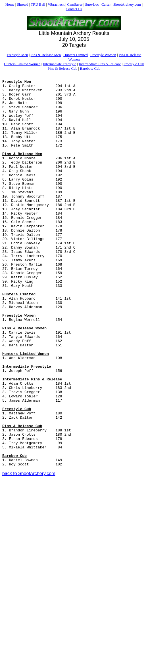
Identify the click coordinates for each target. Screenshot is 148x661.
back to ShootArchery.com (28, 551)
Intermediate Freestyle (59, 64)
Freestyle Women (103, 55)
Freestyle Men (17, 55)
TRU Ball (38, 4)
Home (9, 4)
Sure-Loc (92, 4)
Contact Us (74, 9)
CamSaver (74, 4)
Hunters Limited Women (22, 64)
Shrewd (22, 4)
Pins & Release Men (46, 55)
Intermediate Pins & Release (100, 64)
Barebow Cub (90, 68)
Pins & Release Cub (62, 68)
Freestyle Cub (134, 64)
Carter (106, 4)
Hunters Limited (75, 55)
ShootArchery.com (127, 4)
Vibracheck (56, 4)
